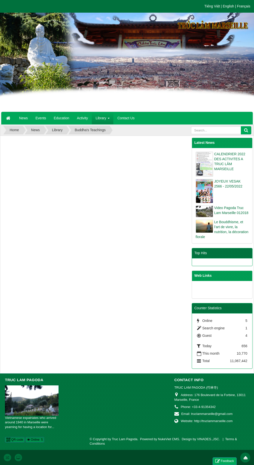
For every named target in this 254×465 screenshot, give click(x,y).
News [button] (23, 118)
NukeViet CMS (168, 439)
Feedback (224, 461)
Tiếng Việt (212, 6)
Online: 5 (35, 439)
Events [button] (40, 118)
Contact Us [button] (125, 118)
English (228, 6)
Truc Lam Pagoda (24, 380)
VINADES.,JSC (208, 439)
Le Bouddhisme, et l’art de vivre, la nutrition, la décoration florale (222, 229)
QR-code (14, 439)
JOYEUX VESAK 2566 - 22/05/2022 (228, 183)
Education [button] (61, 118)
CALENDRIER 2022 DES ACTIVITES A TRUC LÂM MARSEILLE (229, 161)
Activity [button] (82, 118)
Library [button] (102, 119)
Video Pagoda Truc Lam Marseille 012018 (231, 210)
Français (243, 6)
